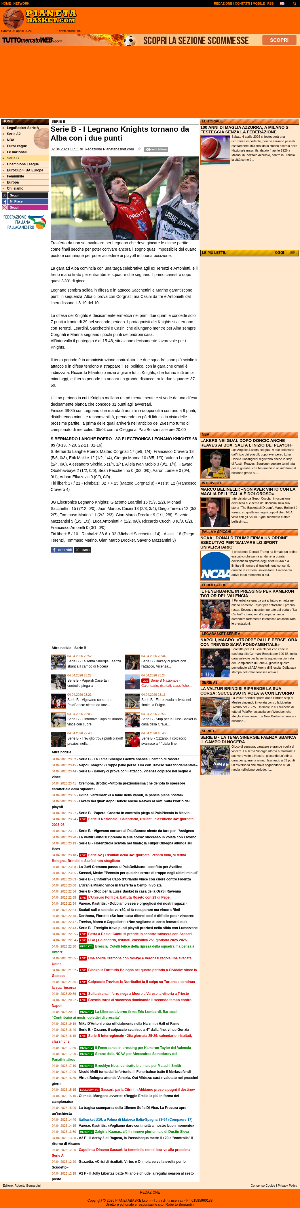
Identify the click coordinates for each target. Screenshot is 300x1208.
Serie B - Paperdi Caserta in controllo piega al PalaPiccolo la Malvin (134, 813)
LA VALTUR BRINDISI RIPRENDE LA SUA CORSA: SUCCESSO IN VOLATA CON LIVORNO (247, 690)
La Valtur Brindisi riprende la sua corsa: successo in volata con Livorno (138, 837)
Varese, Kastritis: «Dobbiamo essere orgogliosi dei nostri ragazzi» (133, 903)
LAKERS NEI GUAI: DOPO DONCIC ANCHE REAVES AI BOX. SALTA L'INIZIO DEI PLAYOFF (246, 442)
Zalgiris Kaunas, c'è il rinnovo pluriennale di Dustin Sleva (134, 1132)
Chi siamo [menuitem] (13, 188)
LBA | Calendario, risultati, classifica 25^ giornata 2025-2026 (133, 940)
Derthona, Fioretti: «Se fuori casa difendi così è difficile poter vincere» (136, 916)
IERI (293, 253)
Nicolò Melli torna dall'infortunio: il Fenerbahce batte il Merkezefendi (135, 1072)
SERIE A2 (209, 682)
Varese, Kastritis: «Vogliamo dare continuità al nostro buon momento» (136, 1126)
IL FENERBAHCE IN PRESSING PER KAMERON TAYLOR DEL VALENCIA (247, 593)
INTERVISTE (212, 483)
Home (8, 121)
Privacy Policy (287, 1185)
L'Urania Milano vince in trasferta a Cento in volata (120, 885)
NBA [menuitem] (8, 140)
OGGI (279, 253)
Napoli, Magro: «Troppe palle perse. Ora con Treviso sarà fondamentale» (138, 765)
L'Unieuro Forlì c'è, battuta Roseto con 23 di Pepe (124, 897)
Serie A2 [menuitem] (12, 134)
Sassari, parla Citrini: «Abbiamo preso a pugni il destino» (137, 1090)
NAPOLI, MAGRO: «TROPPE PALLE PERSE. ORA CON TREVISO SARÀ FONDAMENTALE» (248, 642)
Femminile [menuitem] (13, 176)
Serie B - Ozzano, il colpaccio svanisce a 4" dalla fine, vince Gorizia (134, 1030)
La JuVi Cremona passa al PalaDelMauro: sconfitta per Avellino (131, 867)
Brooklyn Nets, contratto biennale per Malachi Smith (130, 1066)
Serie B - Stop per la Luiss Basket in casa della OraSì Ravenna (130, 891)
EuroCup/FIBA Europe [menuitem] (23, 170)
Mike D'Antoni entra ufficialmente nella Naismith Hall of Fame (129, 1024)
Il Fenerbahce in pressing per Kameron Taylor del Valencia (135, 1048)
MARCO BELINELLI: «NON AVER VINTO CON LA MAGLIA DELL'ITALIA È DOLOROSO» (247, 491)
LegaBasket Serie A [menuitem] (21, 128)
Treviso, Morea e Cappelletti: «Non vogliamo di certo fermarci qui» (133, 922)
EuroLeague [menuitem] (15, 146)
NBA (205, 434)
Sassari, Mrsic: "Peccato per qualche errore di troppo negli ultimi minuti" (138, 873)
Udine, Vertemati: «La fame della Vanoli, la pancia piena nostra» (131, 795)
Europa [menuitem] (11, 182)
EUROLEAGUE (214, 585)
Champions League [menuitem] (21, 164)
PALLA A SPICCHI (216, 532)
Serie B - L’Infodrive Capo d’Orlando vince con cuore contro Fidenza (135, 879)
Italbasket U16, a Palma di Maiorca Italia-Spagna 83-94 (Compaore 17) (136, 1120)
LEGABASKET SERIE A (221, 634)
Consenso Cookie (263, 1185)
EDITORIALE (212, 121)
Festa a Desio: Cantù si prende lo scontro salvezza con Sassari (135, 934)
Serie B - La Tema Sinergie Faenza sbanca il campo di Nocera (129, 759)
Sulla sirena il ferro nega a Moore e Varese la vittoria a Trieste (134, 994)
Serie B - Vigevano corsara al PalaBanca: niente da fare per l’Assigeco (136, 831)
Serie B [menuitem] (11, 158)
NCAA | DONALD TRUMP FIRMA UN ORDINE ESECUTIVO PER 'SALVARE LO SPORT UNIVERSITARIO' (244, 542)
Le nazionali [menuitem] (15, 152)
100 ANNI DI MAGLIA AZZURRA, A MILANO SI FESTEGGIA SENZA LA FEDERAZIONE (245, 129)
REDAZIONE (150, 1192)
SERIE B (209, 731)
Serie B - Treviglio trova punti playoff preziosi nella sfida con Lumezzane (138, 928)
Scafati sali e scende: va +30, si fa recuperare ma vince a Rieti (129, 910)
